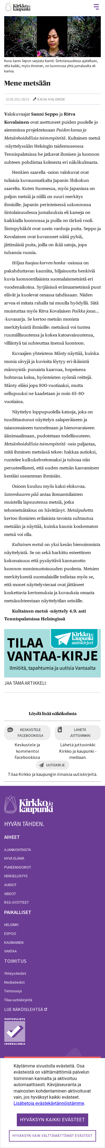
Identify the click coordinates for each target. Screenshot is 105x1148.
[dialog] (52, 1103)
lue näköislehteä (23, 1009)
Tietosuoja (13, 990)
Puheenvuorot (17, 867)
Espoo (10, 933)
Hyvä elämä (14, 858)
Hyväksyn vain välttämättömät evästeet (52, 1136)
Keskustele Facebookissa (30, 732)
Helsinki (11, 924)
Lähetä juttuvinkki (80, 732)
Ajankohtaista (17, 849)
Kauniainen (14, 942)
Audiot (10, 884)
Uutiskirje (55, 764)
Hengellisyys (16, 875)
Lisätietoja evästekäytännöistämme (48, 1103)
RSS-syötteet (16, 902)
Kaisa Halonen (51, 99)
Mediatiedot (14, 982)
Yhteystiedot (15, 973)
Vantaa (10, 951)
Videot (10, 893)
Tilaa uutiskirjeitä (18, 999)
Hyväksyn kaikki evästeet (52, 1119)
